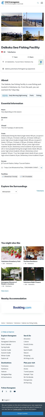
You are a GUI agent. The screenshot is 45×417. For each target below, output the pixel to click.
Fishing (38, 95)
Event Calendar (6, 344)
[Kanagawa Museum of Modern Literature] (11, 277)
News (3, 339)
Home (3, 323)
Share (30, 57)
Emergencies (28, 380)
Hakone (3, 372)
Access (26, 369)
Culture (26, 342)
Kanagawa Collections (8, 342)
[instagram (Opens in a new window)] (10, 391)
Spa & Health (28, 350)
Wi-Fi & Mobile (28, 377)
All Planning (28, 383)
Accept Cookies (23, 413)
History (26, 347)
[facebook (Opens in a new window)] (2, 391)
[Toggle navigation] (42, 3)
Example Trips (28, 374)
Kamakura (4, 369)
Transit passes (29, 372)
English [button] (5, 400)
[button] (20, 248)
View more (4, 291)
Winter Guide (5, 356)
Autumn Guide (6, 353)
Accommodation (29, 366)
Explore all (4, 358)
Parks (32, 95)
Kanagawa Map (6, 374)
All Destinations (6, 377)
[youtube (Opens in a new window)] (14, 391)
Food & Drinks (28, 344)
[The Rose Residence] (33, 255)
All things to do (29, 358)
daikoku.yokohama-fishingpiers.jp (16, 69)
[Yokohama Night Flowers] (33, 276)
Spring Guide (5, 347)
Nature (26, 353)
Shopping (27, 356)
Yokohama (12, 52)
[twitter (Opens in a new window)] (6, 391)
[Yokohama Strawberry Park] (11, 255)
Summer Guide (6, 350)
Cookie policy (17, 409)
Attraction (27, 339)
